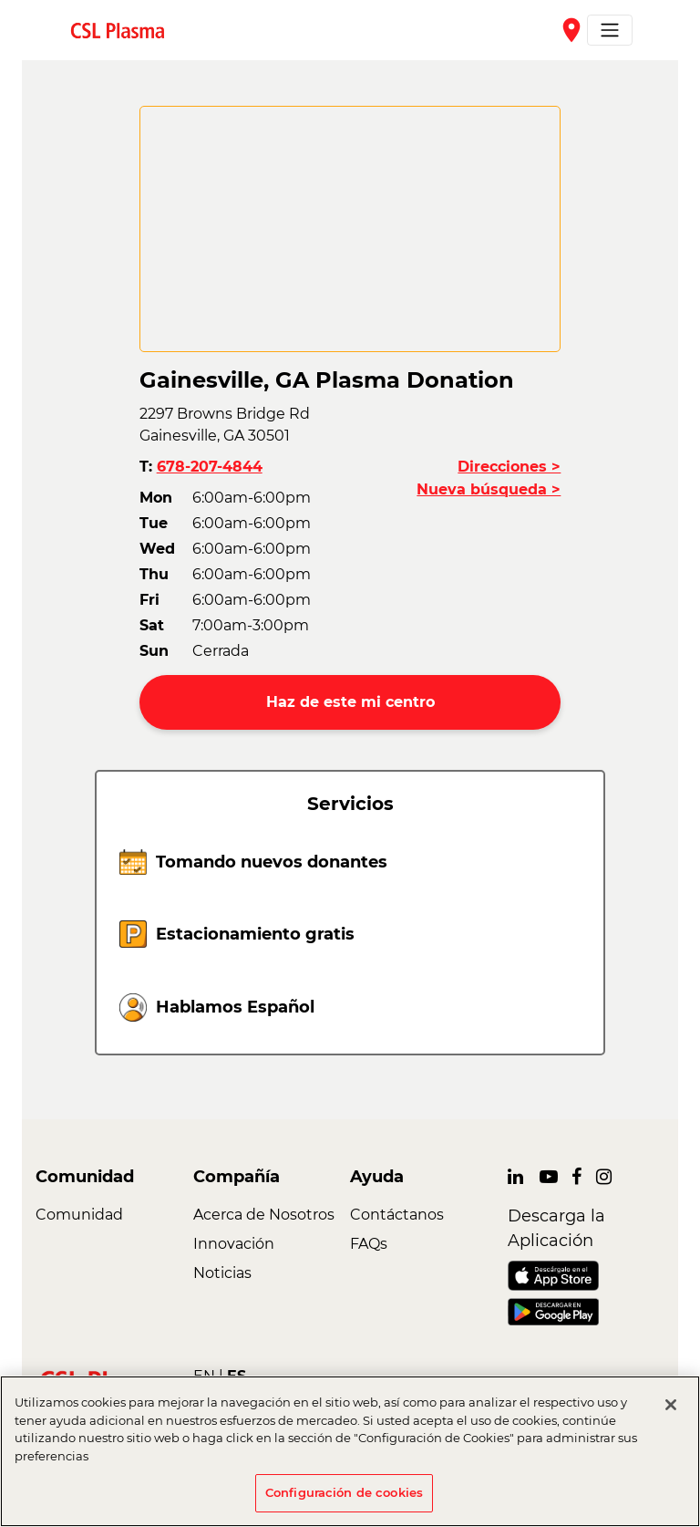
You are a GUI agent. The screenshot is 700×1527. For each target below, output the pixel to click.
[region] (350, 1451)
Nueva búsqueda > (489, 489)
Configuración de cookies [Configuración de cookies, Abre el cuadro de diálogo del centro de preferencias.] (344, 1492)
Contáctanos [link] (397, 1214)
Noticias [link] (222, 1273)
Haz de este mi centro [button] (350, 702)
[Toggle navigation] (610, 30)
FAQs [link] (368, 1243)
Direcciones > (509, 466)
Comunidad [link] (79, 1214)
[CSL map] (350, 229)
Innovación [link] (233, 1243)
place (571, 30)
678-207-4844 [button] (209, 466)
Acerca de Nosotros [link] (264, 1214)
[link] (124, 30)
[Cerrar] (671, 1405)
